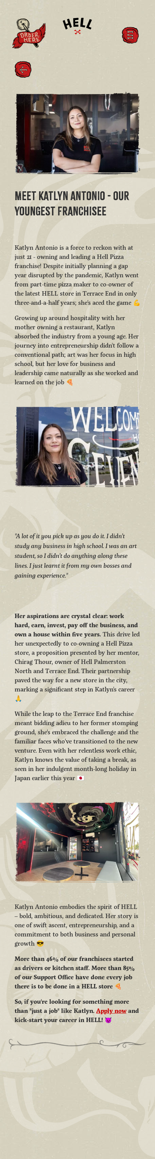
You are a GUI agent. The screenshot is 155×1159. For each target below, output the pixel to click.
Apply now (111, 1011)
